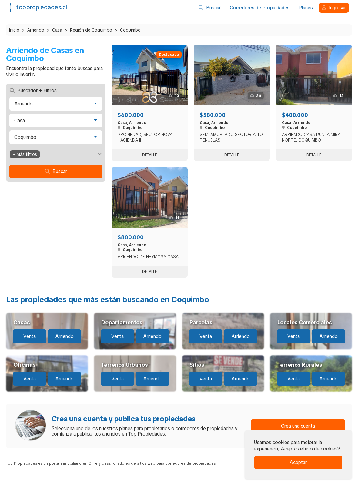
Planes (306, 8)
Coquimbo (130, 30)
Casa (57, 30)
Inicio (14, 30)
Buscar (210, 8)
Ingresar (334, 8)
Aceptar (298, 462)
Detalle (149, 154)
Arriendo (35, 30)
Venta (29, 336)
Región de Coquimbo (91, 30)
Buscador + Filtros (33, 90)
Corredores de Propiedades (259, 8)
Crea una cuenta (298, 426)
